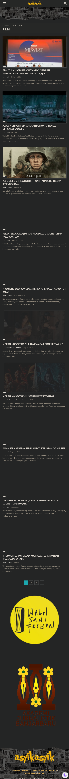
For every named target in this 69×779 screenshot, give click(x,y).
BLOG (41, 773)
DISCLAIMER (31, 773)
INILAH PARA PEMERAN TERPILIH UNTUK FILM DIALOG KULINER (34, 448)
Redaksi (6, 77)
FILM (4, 66)
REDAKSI (26, 770)
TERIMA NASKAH (39, 770)
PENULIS (53, 770)
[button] (4, 3)
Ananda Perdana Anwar (12, 347)
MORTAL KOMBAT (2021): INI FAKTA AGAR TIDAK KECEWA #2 (33, 344)
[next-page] (42, 582)
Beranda (6, 26)
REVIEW (13, 26)
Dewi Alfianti (7, 187)
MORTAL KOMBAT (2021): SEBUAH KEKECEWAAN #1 (28, 396)
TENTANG (16, 770)
